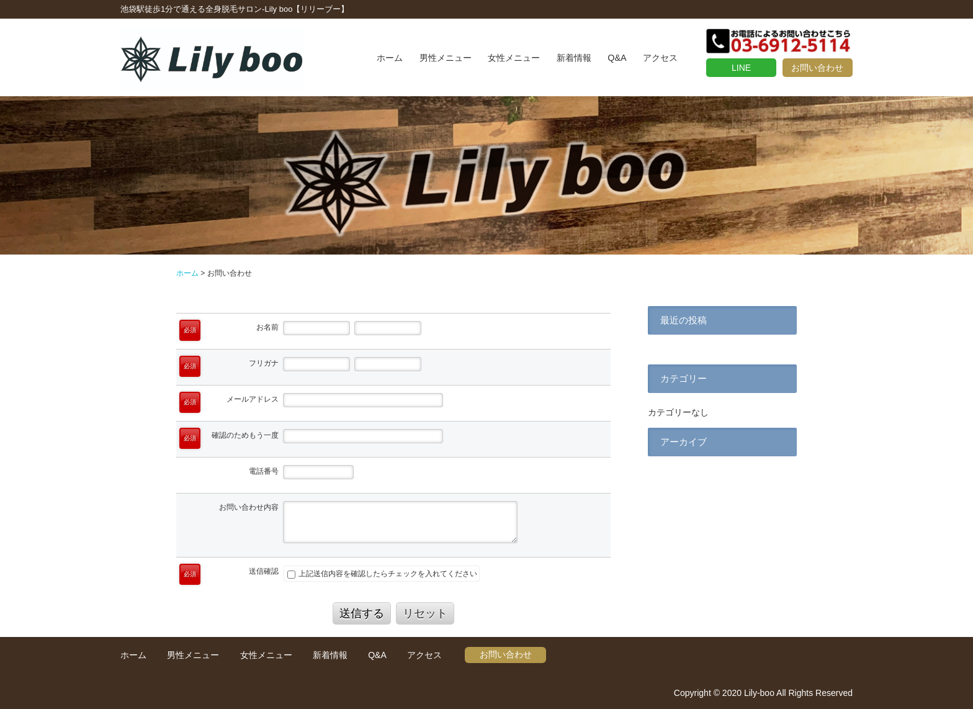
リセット (425, 613)
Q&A (617, 58)
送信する (361, 613)
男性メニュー (445, 58)
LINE (741, 68)
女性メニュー (514, 58)
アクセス (660, 58)
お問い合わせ (817, 68)
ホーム (390, 58)
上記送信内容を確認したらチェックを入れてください (382, 573)
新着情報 (574, 58)
